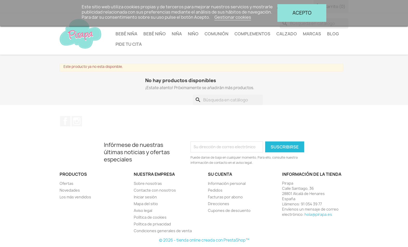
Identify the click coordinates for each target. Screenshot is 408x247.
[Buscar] (228, 100)
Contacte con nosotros (155, 190)
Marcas (312, 34)
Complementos (252, 34)
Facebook (65, 121)
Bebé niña (126, 34)
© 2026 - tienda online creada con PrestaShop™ (204, 240)
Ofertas (66, 183)
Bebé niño (154, 34)
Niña (177, 34)
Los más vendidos (75, 196)
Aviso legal (143, 210)
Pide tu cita (129, 44)
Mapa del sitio (146, 203)
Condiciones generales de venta (163, 230)
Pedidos (215, 190)
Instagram (77, 121)
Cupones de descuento (229, 210)
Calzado (286, 34)
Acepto (301, 13)
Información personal (227, 183)
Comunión (216, 34)
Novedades (70, 190)
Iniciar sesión (145, 196)
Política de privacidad (152, 224)
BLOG (333, 34)
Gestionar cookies (232, 17)
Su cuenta (220, 174)
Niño (193, 34)
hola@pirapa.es (318, 214)
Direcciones (218, 203)
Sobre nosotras (148, 183)
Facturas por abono (225, 196)
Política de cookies (150, 217)
